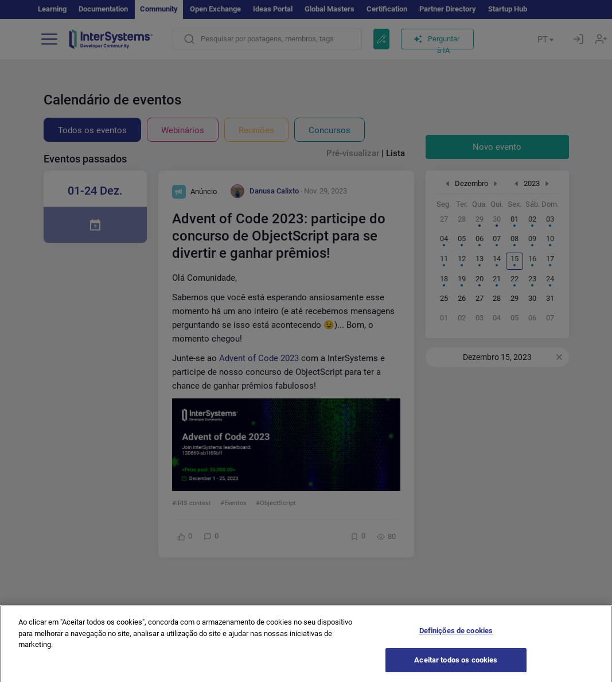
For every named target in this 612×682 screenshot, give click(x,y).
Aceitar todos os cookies (455, 667)
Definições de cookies (456, 638)
